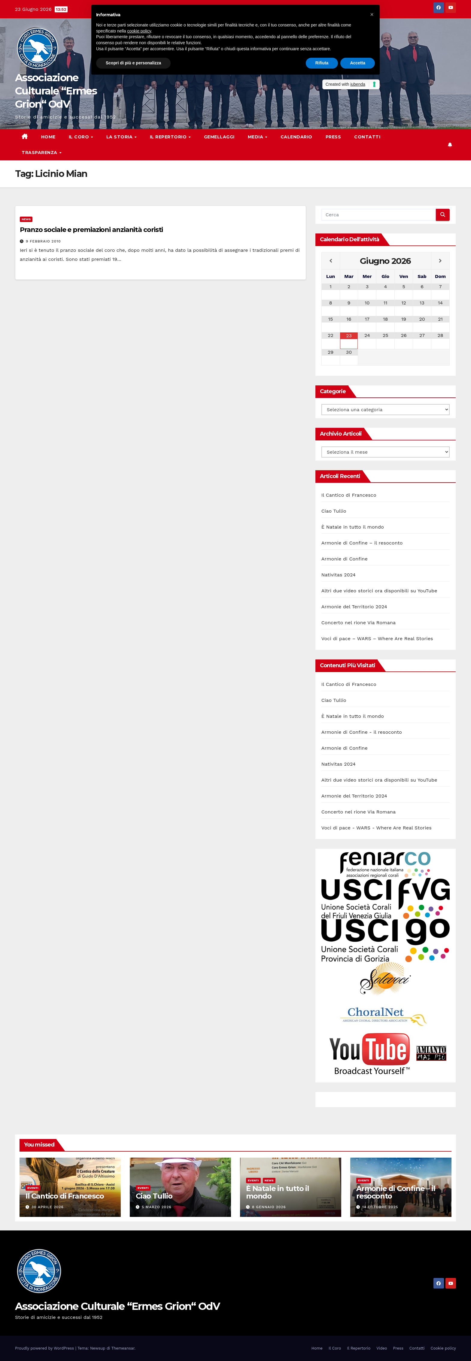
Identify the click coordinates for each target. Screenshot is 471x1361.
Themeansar (123, 1348)
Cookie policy (443, 1348)
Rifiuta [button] (322, 62)
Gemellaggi (219, 137)
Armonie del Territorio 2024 (354, 607)
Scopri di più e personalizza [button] (133, 62)
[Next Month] (440, 260)
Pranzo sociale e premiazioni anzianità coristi (91, 230)
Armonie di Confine (344, 559)
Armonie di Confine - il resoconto (361, 732)
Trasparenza (40, 152)
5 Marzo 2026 (157, 1207)
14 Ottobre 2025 (380, 1207)
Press (333, 137)
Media (256, 137)
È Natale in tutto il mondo (352, 527)
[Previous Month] (331, 260)
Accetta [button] (357, 62)
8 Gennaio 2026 (269, 1207)
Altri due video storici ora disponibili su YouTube (379, 591)
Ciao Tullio (333, 511)
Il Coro (79, 137)
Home (48, 137)
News (26, 219)
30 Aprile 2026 (48, 1207)
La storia (120, 137)
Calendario (296, 137)
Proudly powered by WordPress (45, 1348)
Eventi (32, 1188)
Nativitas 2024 (338, 575)
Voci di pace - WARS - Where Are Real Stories (376, 828)
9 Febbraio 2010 (43, 241)
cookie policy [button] (139, 31)
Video (381, 1348)
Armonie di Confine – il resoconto (362, 543)
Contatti (367, 137)
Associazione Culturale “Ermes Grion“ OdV (56, 90)
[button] (372, 14)
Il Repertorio (169, 137)
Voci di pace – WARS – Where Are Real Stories (377, 638)
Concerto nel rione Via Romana (358, 622)
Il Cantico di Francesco (348, 495)
